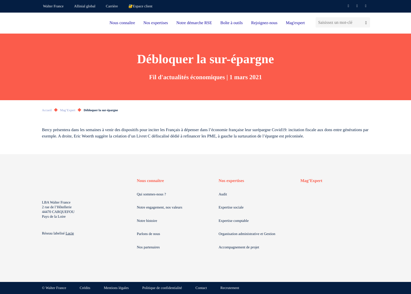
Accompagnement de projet (239, 247)
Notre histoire (147, 221)
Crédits (85, 288)
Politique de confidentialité (162, 288)
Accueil (47, 110)
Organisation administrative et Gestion (247, 234)
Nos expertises (155, 23)
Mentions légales (116, 288)
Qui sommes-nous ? (151, 194)
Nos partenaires (148, 247)
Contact (201, 288)
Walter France (53, 6)
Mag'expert (295, 23)
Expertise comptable (234, 221)
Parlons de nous (148, 234)
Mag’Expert (67, 110)
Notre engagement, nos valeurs (159, 208)
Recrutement (229, 288)
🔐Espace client (140, 6)
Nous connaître (122, 23)
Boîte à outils (231, 23)
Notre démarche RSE (194, 23)
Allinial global (84, 6)
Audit (223, 194)
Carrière (112, 6)
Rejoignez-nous (264, 23)
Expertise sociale (231, 208)
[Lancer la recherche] (366, 22)
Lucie (70, 234)
